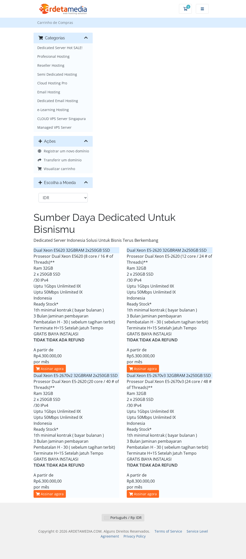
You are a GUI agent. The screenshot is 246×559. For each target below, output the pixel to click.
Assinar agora (50, 368)
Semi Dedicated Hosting (57, 74)
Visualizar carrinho (56, 168)
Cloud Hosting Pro (52, 83)
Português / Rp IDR (123, 517)
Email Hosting (48, 92)
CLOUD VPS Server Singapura (61, 118)
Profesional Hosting (53, 56)
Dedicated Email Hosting (57, 100)
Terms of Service (168, 531)
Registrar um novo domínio (63, 151)
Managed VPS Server (54, 127)
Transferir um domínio (59, 160)
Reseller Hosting (50, 65)
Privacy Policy (134, 536)
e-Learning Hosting (53, 109)
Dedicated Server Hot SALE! (59, 47)
